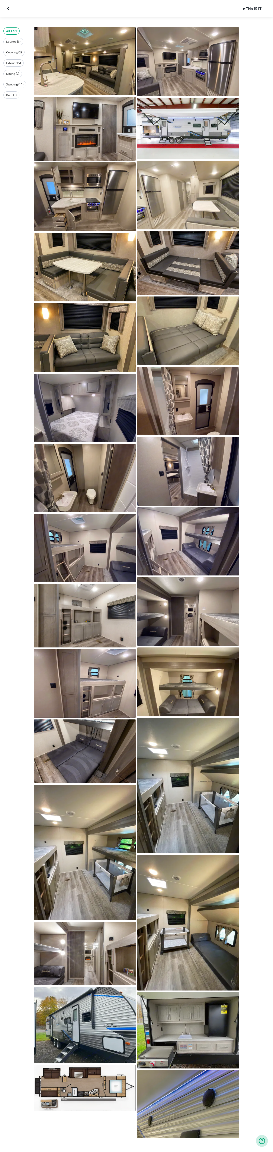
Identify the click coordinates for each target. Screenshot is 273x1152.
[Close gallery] (8, 8)
